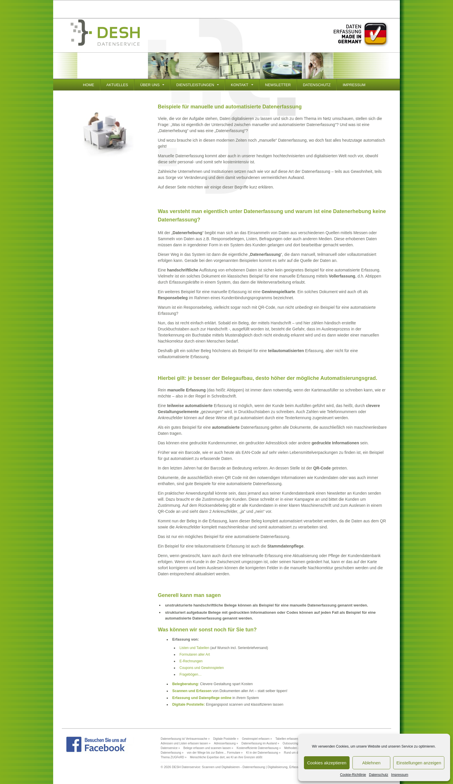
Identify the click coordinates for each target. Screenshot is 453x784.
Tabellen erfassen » (287, 738)
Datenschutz (378, 775)
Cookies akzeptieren (326, 762)
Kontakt (239, 85)
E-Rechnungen (191, 661)
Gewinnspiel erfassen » (257, 738)
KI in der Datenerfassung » (263, 752)
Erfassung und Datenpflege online (201, 698)
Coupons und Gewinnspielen (201, 668)
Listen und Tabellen (194, 648)
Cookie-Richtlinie (353, 775)
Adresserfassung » (226, 743)
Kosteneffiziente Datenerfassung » (259, 748)
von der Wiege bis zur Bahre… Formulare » (215, 752)
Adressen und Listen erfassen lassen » (185, 743)
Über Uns (149, 85)
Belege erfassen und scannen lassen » (208, 748)
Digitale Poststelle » (226, 738)
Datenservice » (170, 748)
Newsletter (278, 85)
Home (88, 85)
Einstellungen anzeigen (418, 762)
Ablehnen (371, 762)
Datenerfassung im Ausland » (260, 743)
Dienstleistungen (195, 85)
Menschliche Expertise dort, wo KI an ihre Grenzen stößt (226, 757)
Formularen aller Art (194, 654)
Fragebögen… (190, 674)
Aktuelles (117, 85)
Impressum (399, 775)
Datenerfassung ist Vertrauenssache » (185, 738)
